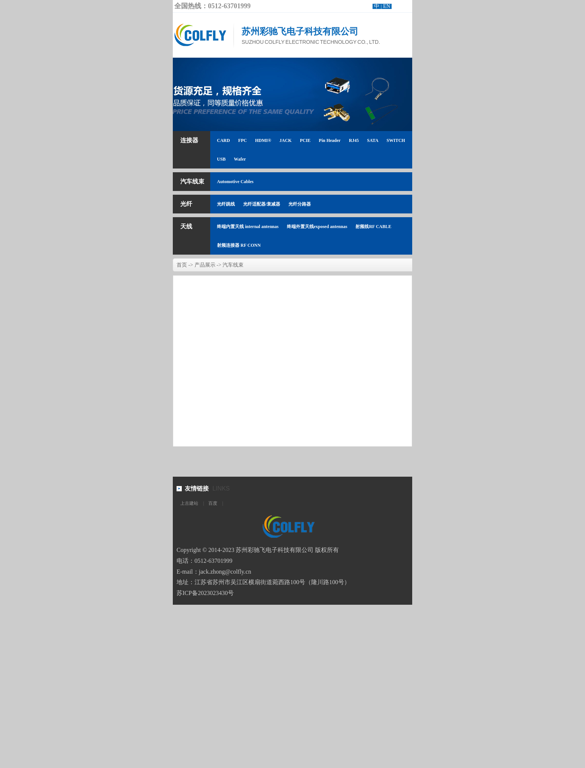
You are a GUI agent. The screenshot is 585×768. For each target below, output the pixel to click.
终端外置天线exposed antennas (317, 226)
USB (221, 159)
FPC (242, 140)
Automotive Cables (235, 181)
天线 (186, 226)
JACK (285, 140)
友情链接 (197, 488)
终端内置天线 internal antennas (248, 226)
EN (386, 6)
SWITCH (396, 140)
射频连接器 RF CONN (239, 245)
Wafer (240, 159)
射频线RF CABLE (373, 226)
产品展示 (205, 265)
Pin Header (329, 140)
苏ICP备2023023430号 (205, 593)
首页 (182, 265)
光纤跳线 (226, 204)
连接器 (189, 140)
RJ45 (354, 140)
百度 (212, 503)
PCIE (305, 140)
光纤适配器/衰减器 (261, 204)
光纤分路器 (299, 204)
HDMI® (263, 140)
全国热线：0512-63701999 (212, 6)
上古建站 (189, 503)
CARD (223, 140)
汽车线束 (192, 181)
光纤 (186, 204)
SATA (372, 140)
